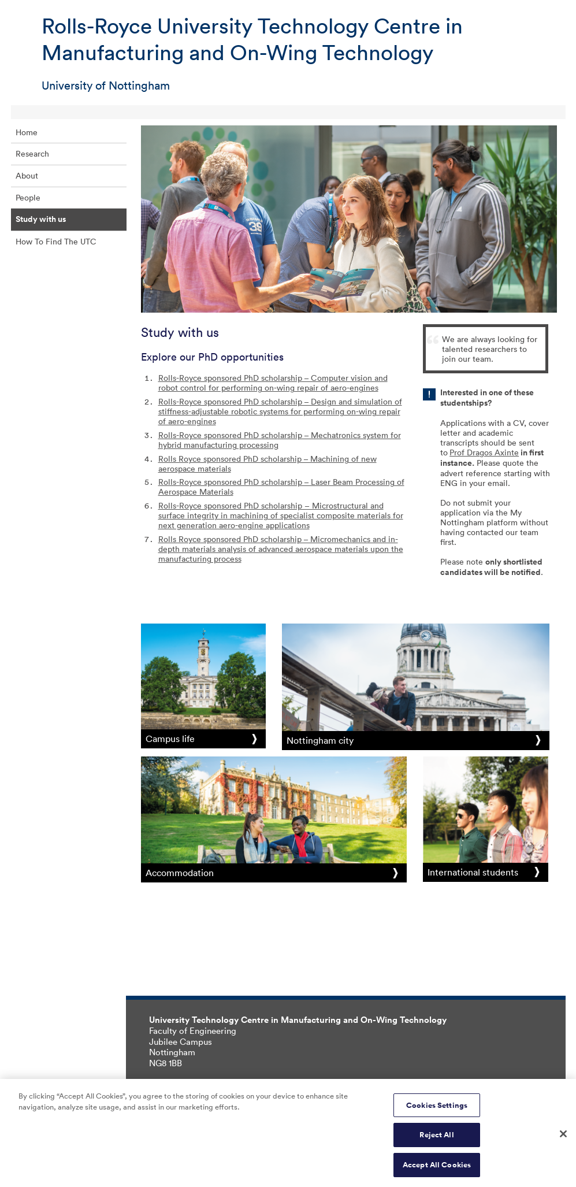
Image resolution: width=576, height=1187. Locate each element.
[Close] (563, 1136)
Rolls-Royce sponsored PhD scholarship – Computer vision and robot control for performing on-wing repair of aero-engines (273, 382)
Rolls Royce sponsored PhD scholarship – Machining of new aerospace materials (267, 463)
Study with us (41, 219)
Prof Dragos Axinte (484, 452)
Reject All (436, 1138)
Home (27, 132)
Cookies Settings (436, 1108)
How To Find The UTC (56, 241)
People (28, 197)
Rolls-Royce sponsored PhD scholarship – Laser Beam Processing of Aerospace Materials (281, 486)
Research (32, 153)
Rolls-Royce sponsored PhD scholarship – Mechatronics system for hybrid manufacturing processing (279, 439)
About (27, 175)
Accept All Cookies (437, 1168)
